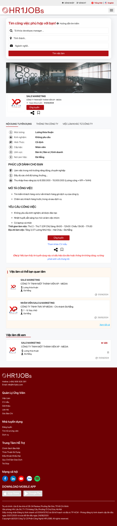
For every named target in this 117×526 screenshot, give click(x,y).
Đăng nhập (68, 3)
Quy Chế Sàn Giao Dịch (12, 460)
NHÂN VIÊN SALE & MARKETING (38, 302)
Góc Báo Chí (7, 413)
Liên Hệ (5, 409)
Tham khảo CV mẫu (57, 244)
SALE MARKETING (36, 96)
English (109, 3)
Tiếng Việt (96, 3)
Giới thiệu (6, 406)
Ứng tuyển (34, 107)
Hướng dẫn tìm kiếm (68, 23)
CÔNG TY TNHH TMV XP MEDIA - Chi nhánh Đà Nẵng (47, 306)
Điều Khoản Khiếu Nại (11, 456)
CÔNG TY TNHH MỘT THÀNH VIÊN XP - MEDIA (43, 100)
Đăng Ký (81, 3)
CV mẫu (5, 402)
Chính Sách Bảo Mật (11, 448)
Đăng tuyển (7, 427)
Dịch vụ (5, 435)
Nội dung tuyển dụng (19, 123)
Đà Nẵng (39, 157)
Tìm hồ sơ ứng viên (10, 431)
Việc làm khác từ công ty (78, 123)
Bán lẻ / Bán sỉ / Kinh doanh (49, 152)
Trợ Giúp (5, 463)
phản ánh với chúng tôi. (58, 259)
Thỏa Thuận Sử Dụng (11, 452)
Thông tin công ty (47, 123)
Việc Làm (6, 398)
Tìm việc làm (58, 53)
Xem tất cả (105, 324)
